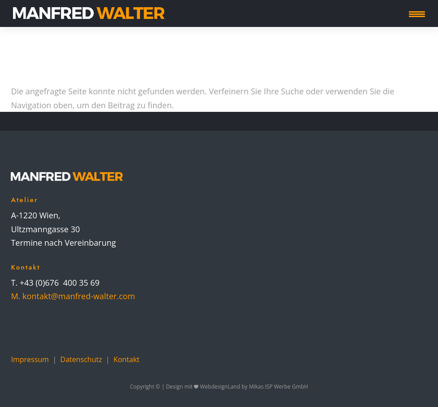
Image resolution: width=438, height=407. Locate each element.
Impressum (29, 359)
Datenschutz (81, 359)
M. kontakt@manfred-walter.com (73, 296)
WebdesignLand (221, 386)
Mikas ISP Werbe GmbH (278, 386)
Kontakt (127, 359)
